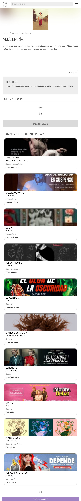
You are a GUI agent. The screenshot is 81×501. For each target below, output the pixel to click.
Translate (72, 72)
